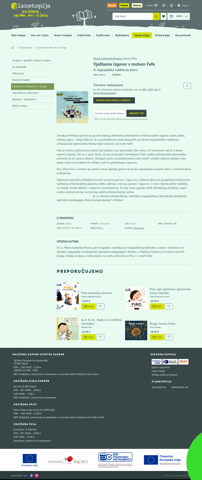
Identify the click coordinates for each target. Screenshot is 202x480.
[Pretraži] (156, 16)
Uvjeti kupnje (158, 370)
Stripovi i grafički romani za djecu (31, 60)
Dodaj (88, 306)
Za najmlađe (19, 67)
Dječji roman (19, 106)
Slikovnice (18, 73)
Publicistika (84, 35)
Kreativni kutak (21, 80)
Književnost (103, 35)
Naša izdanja (18, 35)
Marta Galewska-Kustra (107, 58)
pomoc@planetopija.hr (104, 93)
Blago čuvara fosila (162, 324)
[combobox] (133, 16)
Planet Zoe (139, 228)
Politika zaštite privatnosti (164, 374)
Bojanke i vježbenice (24, 99)
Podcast (124, 5)
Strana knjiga (162, 35)
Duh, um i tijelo (39, 35)
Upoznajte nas (159, 387)
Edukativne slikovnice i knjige (51, 47)
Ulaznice (137, 5)
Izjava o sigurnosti (161, 367)
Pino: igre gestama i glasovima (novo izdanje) (170, 291)
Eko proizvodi (183, 35)
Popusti (112, 5)
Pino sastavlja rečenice (96, 293)
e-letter (151, 5)
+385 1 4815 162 (149, 89)
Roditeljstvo (122, 35)
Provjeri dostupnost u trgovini (114, 100)
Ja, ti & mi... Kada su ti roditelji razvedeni (101, 322)
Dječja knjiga (142, 35)
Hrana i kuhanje (63, 35)
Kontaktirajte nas (180, 387)
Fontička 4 (19, 429)
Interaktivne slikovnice (25, 93)
